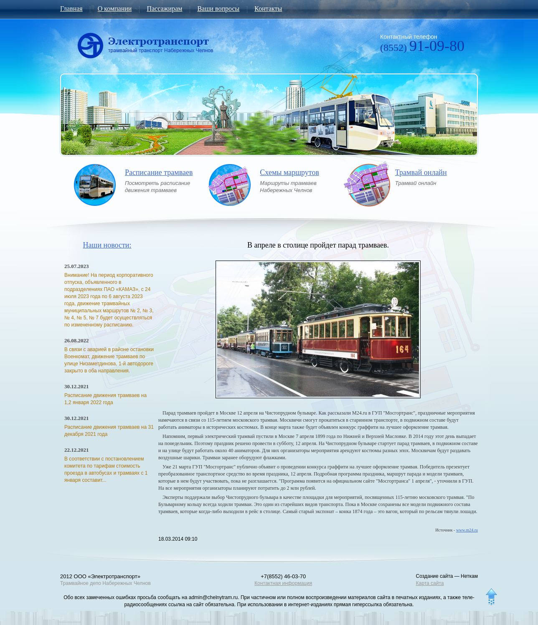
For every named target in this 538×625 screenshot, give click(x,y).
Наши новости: (107, 245)
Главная (71, 8)
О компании (115, 8)
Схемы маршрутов (289, 172)
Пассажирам (164, 8)
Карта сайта (430, 583)
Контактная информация (283, 583)
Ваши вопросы (218, 8)
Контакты (268, 8)
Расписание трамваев (159, 172)
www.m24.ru (467, 530)
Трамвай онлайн (421, 172)
